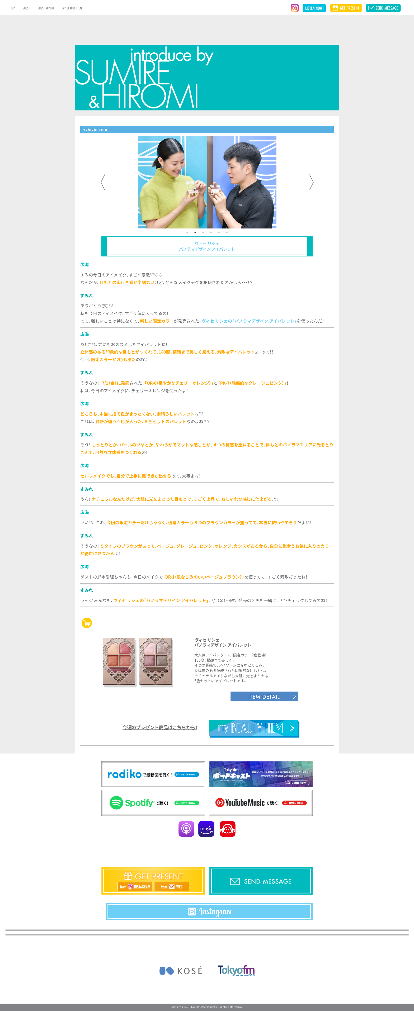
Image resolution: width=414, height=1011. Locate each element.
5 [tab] (219, 232)
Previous (102, 182)
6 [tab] (226, 232)
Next (311, 182)
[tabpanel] (207, 182)
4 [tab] (211, 232)
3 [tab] (203, 232)
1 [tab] (187, 232)
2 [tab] (195, 232)
